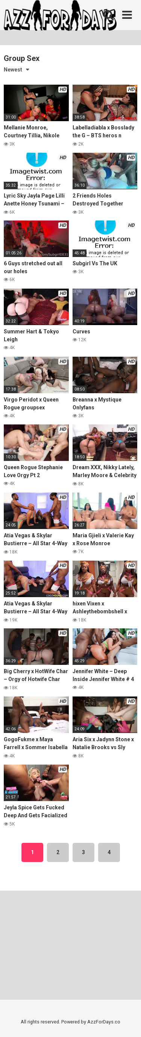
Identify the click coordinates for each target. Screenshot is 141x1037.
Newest (13, 70)
